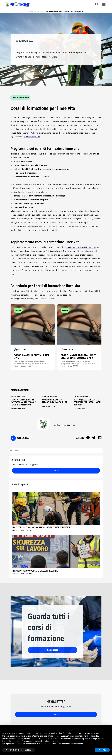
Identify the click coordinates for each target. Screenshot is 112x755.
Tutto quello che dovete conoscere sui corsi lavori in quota (87, 403)
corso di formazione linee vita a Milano (78, 133)
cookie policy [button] (93, 736)
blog (40, 11)
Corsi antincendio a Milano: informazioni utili (55, 401)
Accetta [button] (102, 750)
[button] (108, 729)
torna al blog (23, 439)
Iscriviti (56, 471)
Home (32, 11)
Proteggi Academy (32, 137)
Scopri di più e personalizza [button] (18, 750)
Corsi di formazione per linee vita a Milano (63, 11)
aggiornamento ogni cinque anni (81, 247)
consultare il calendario (31, 295)
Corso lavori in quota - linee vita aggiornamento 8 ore (78, 357)
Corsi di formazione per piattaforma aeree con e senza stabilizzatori (23, 403)
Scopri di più (41, 650)
